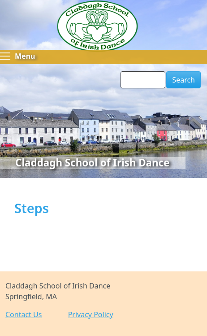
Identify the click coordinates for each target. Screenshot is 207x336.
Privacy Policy (90, 314)
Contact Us (23, 314)
